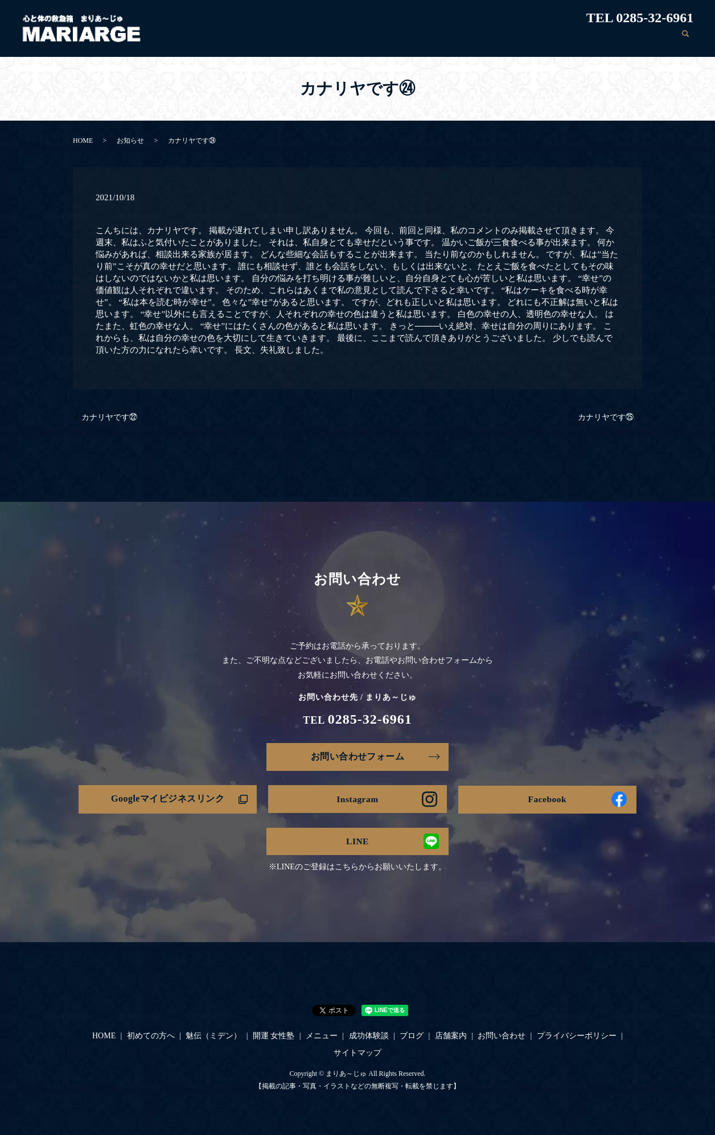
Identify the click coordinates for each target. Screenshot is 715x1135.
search (684, 39)
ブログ (553, 39)
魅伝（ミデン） (348, 39)
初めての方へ (284, 39)
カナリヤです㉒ (109, 417)
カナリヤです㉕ (606, 417)
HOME (235, 39)
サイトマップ (357, 1054)
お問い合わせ (646, 39)
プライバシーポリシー (577, 1037)
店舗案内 (594, 39)
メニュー (460, 39)
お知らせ (130, 141)
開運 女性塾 (410, 39)
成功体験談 (508, 39)
